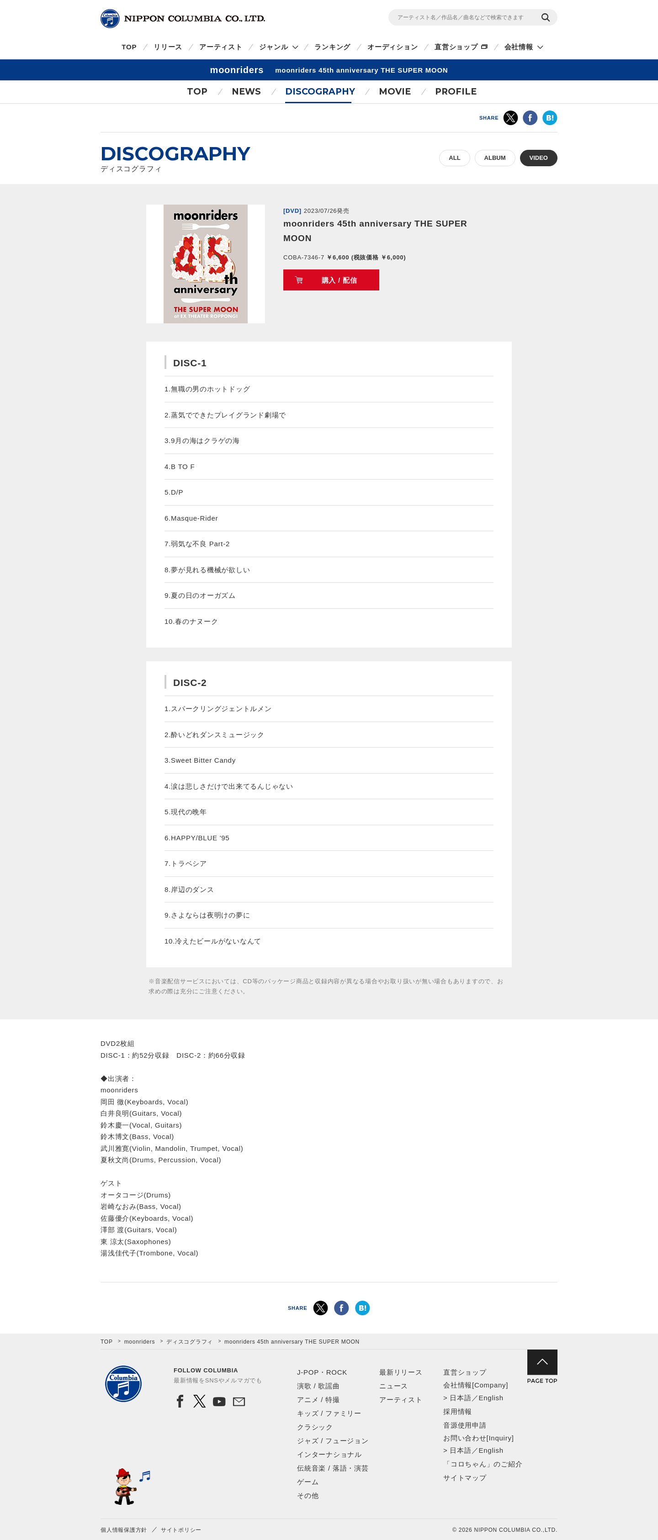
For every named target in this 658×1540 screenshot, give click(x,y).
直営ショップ (456, 47)
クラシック (315, 1427)
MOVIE (395, 91)
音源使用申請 (465, 1425)
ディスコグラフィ (189, 1342)
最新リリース (401, 1372)
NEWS (246, 91)
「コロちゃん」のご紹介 (482, 1464)
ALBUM (495, 157)
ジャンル (273, 47)
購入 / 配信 (339, 280)
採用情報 (457, 1411)
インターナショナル (329, 1454)
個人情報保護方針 (124, 1530)
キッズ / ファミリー (329, 1413)
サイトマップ (465, 1478)
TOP (129, 47)
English (490, 1398)
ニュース (393, 1386)
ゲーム (307, 1482)
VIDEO (539, 157)
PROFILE (456, 91)
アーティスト (221, 47)
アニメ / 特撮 (318, 1399)
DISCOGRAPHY (320, 91)
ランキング (332, 47)
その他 (307, 1495)
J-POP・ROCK (322, 1372)
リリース (168, 47)
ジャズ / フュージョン (333, 1441)
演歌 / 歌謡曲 (318, 1386)
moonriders (139, 1342)
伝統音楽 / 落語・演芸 (333, 1468)
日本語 (460, 1398)
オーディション (392, 47)
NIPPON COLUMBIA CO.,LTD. (183, 18)
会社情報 (518, 47)
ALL (454, 157)
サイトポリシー (181, 1530)
